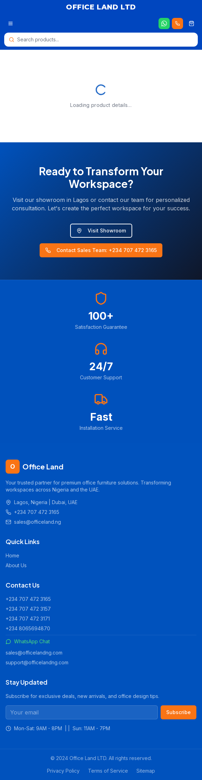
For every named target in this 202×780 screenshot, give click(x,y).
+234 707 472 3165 (28, 599)
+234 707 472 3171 (28, 619)
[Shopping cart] (191, 23)
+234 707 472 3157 (28, 609)
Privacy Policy (63, 771)
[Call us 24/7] (177, 23)
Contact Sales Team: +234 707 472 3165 (101, 250)
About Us (16, 565)
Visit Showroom (101, 230)
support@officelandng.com (37, 662)
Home (12, 555)
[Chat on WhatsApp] (164, 23)
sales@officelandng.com (34, 653)
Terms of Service (108, 771)
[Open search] (101, 40)
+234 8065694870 (28, 628)
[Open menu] (10, 23)
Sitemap (145, 771)
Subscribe (178, 712)
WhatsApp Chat (28, 641)
